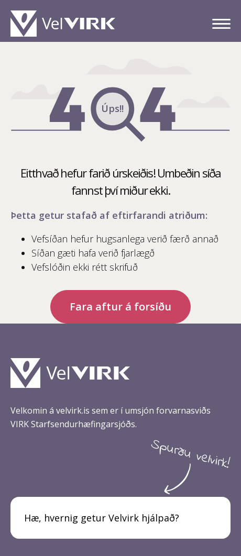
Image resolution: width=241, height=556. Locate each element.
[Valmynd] (221, 24)
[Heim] (65, 23)
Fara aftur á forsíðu (120, 306)
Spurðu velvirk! (190, 455)
